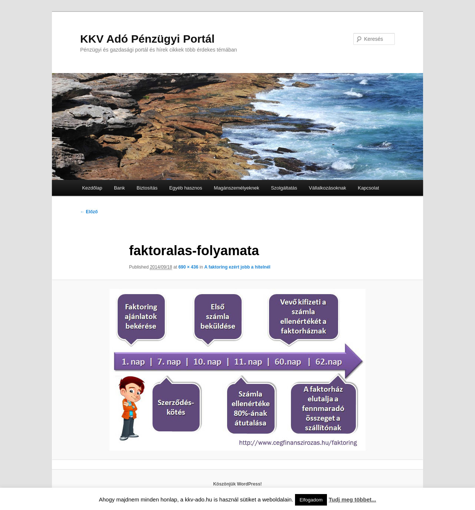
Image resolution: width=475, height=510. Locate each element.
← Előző (89, 211)
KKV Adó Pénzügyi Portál (147, 39)
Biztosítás (147, 188)
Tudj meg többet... (352, 499)
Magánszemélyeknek (236, 188)
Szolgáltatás (284, 188)
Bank (119, 188)
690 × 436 (188, 267)
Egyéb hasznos (185, 188)
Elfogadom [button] (310, 500)
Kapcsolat (368, 188)
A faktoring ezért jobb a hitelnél (237, 267)
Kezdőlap (92, 188)
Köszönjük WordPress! (237, 484)
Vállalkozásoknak (327, 188)
